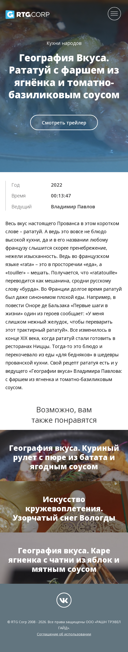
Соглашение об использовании (64, 634)
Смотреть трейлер (64, 122)
